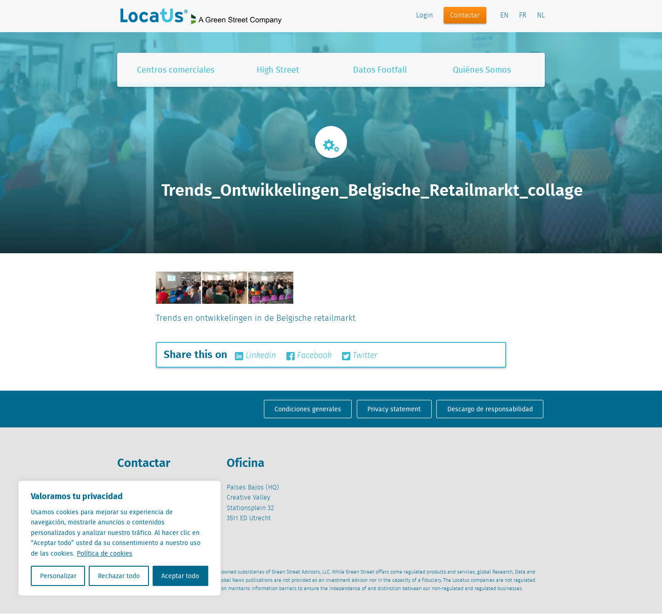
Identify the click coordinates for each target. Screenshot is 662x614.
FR (522, 15)
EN (504, 15)
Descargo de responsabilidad (490, 409)
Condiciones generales (307, 409)
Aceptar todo (180, 575)
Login (424, 15)
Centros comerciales (175, 69)
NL (541, 15)
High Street (278, 69)
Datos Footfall (380, 69)
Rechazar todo (119, 575)
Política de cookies (104, 553)
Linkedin (255, 356)
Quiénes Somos (482, 69)
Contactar (465, 15)
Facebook (308, 356)
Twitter (359, 356)
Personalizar (58, 575)
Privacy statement (394, 409)
